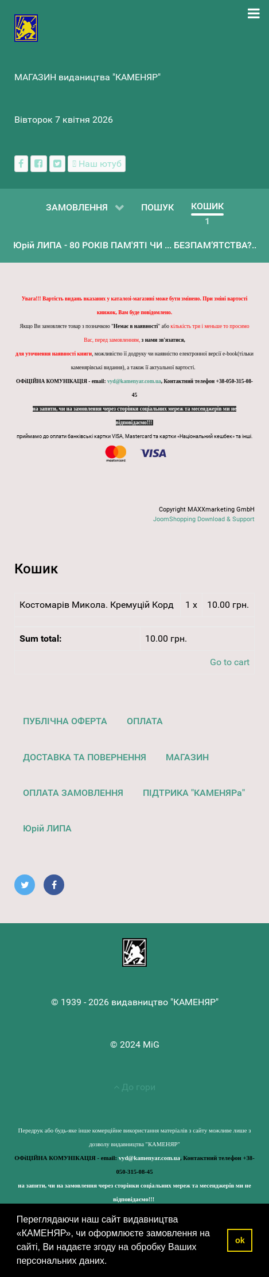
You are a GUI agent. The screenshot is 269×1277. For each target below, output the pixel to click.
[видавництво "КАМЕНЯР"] (26, 27)
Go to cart (229, 662)
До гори (134, 1086)
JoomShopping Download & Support (204, 519)
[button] (111, 1262)
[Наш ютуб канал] (97, 163)
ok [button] (240, 1240)
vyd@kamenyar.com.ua (134, 381)
